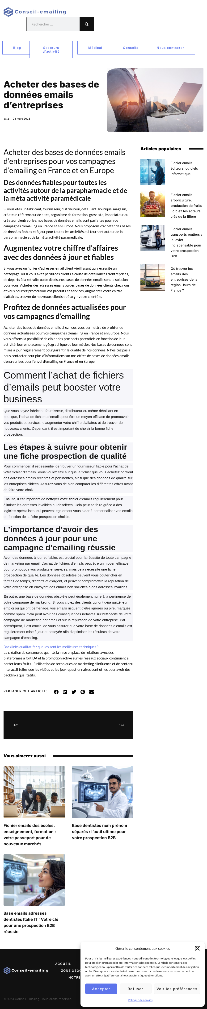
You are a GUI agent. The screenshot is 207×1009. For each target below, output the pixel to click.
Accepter (101, 989)
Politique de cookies (140, 1000)
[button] (197, 948)
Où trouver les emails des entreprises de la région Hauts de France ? (184, 279)
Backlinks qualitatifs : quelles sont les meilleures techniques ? (51, 647)
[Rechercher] (87, 24)
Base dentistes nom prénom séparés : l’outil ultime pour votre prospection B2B (99, 831)
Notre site (79, 977)
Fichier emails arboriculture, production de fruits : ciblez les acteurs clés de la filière (186, 205)
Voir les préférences (176, 989)
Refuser (135, 989)
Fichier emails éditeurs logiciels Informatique (184, 168)
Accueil (63, 964)
